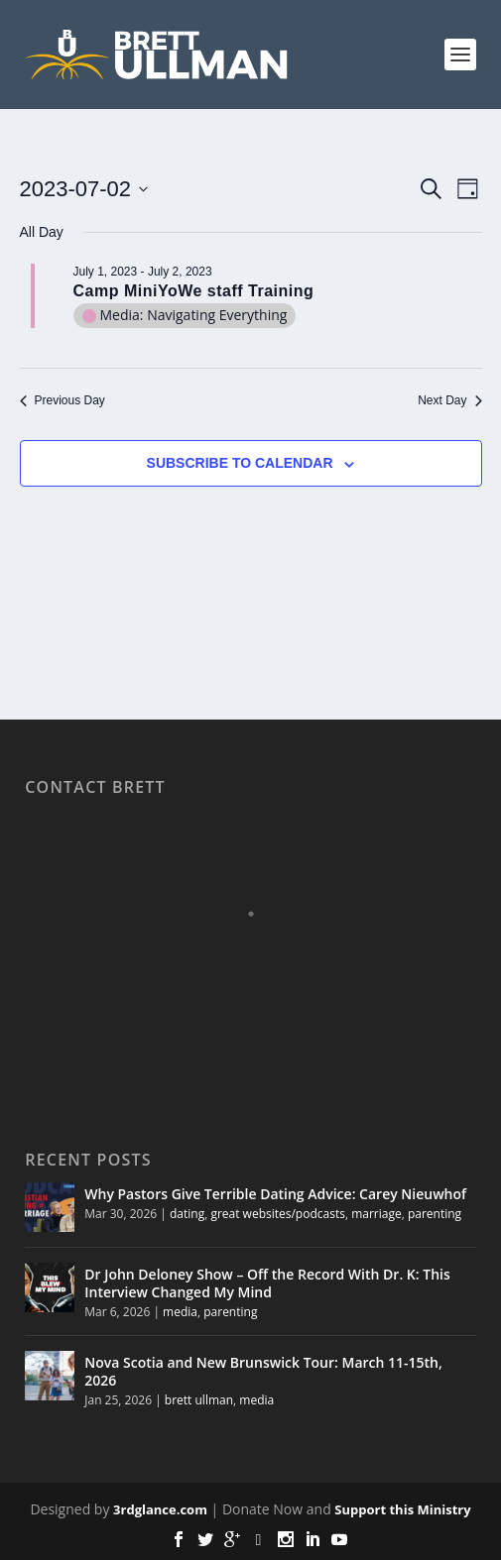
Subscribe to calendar (240, 463)
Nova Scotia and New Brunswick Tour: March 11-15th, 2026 (263, 1371)
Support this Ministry (402, 1509)
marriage (376, 1213)
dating (187, 1213)
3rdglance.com (160, 1509)
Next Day (449, 400)
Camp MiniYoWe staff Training (193, 290)
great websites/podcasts (277, 1213)
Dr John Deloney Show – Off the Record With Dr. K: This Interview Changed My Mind (267, 1283)
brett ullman (199, 1400)
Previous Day (62, 400)
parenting (434, 1213)
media (180, 1311)
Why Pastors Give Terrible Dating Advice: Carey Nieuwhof (275, 1193)
